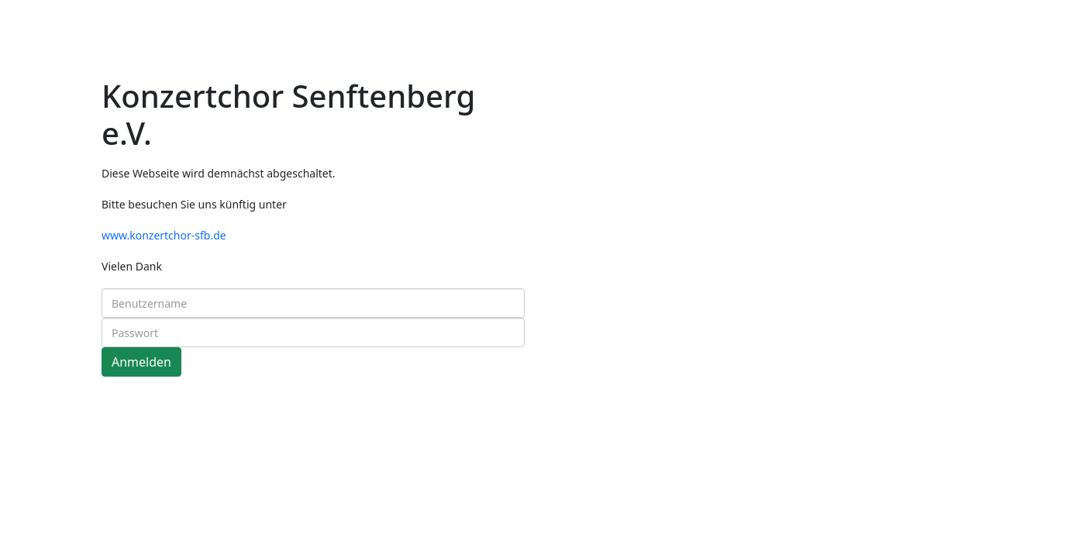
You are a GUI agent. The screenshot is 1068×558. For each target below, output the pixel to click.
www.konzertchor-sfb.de (164, 235)
